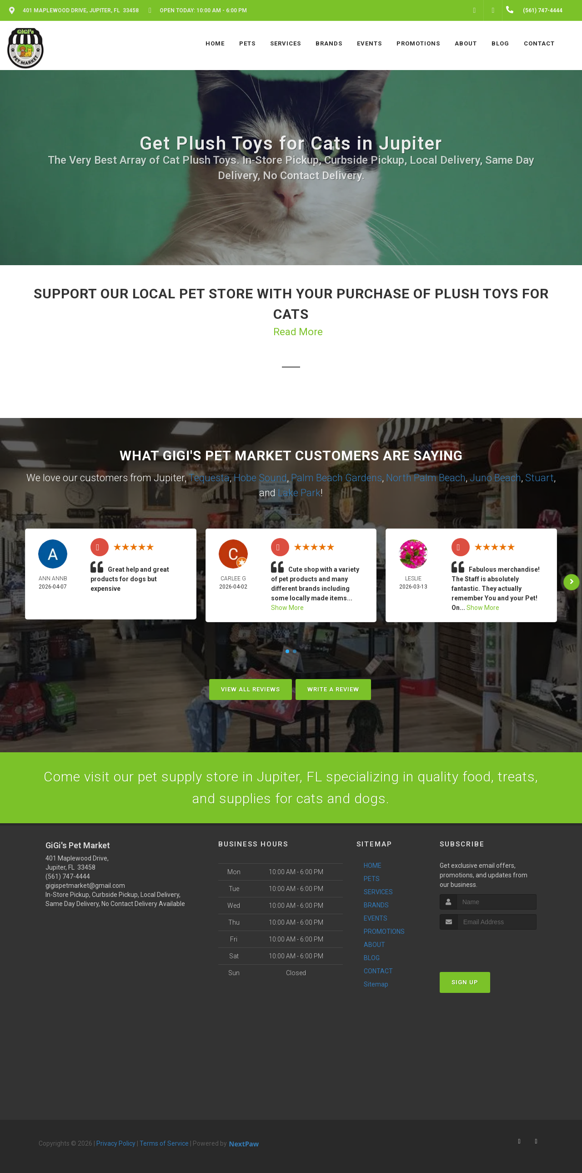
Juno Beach (495, 477)
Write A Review (333, 689)
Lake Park (299, 492)
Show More (287, 607)
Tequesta (209, 477)
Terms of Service (164, 1143)
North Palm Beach (426, 477)
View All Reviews (250, 689)
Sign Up (465, 982)
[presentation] (488, 946)
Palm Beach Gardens (336, 477)
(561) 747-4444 (67, 876)
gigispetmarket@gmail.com (85, 885)
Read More (298, 331)
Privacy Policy (115, 1143)
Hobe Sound (260, 477)
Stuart (539, 477)
